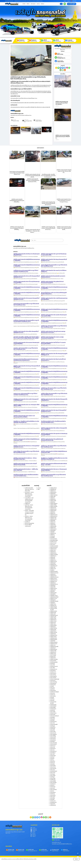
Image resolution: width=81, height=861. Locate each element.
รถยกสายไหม (52, 798)
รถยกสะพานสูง (53, 755)
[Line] (58, 68)
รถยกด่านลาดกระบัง (54, 547)
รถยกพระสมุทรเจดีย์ (53, 724)
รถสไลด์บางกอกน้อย (54, 659)
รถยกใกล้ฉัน (52, 720)
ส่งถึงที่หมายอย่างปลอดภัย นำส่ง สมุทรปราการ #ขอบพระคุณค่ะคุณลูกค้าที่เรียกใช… (54, 434)
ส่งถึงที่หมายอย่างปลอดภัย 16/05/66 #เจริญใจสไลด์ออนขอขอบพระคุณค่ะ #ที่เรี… (26, 439)
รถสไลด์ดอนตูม (53, 626)
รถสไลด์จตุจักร (53, 493)
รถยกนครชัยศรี (53, 781)
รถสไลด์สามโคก (53, 658)
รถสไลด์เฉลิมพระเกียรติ (54, 597)
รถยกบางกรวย (53, 767)
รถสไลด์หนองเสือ (53, 650)
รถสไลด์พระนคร (53, 533)
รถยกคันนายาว (53, 801)
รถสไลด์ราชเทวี (53, 527)
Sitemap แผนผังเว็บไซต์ (29, 523)
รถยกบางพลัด (52, 711)
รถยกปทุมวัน (52, 693)
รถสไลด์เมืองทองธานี (54, 615)
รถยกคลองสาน (53, 670)
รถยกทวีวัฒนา (53, 752)
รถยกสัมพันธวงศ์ (53, 802)
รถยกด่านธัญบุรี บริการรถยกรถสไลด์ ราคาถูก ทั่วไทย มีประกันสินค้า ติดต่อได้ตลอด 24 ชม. (54, 265)
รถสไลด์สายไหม (53, 524)
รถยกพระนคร (52, 694)
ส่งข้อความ (65, 849)
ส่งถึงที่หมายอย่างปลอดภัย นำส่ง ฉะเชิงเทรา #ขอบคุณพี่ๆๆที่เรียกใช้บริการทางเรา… (48, 228)
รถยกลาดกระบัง (53, 733)
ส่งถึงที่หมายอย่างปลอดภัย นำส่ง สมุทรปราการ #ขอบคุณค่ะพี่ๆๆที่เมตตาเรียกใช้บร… (62, 103)
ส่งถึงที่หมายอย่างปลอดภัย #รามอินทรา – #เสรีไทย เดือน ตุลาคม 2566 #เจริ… (26, 469)
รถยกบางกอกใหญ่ (53, 682)
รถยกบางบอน (52, 772)
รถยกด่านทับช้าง (53, 660)
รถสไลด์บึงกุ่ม (52, 502)
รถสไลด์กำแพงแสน (53, 628)
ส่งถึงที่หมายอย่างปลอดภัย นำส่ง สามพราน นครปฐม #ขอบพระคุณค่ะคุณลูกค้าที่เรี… (52, 337)
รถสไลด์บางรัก (52, 567)
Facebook (69, 40)
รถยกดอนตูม (52, 774)
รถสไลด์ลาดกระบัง (53, 561)
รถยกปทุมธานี (52, 680)
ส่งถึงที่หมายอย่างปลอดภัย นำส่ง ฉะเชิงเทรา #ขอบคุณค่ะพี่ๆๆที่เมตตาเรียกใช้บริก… (54, 428)
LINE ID (45, 40)
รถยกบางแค (52, 687)
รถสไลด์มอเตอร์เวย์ (53, 639)
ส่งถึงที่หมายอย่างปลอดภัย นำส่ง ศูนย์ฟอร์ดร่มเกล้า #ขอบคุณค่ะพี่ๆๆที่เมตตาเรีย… (52, 439)
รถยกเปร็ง (52, 697)
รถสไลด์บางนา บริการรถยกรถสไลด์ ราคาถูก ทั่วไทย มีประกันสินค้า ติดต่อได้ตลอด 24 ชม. (53, 446)
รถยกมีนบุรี (52, 757)
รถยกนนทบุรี (52, 747)
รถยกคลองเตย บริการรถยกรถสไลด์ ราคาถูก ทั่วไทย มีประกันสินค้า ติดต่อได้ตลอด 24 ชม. (26, 304)
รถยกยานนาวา (52, 745)
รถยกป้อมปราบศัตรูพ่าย (54, 692)
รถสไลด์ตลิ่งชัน (53, 530)
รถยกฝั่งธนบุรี (52, 779)
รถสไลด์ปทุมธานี (53, 652)
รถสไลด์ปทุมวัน (53, 551)
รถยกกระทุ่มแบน (53, 673)
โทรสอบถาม (21, 40)
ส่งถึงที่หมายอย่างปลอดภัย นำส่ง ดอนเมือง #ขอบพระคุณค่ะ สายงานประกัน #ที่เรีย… (54, 315)
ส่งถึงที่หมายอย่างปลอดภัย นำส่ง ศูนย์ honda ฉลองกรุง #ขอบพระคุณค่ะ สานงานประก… (53, 332)
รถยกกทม (52, 760)
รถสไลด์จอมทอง (53, 507)
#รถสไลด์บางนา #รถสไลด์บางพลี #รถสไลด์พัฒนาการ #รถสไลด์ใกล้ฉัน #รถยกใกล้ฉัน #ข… (26, 421)
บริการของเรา (33, 4)
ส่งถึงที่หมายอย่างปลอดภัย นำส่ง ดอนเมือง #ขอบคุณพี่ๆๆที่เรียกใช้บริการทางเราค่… (48, 203)
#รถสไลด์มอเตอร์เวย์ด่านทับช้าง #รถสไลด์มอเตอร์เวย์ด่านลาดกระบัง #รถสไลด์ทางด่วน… (53, 421)
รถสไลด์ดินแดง (53, 499)
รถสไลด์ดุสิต (52, 532)
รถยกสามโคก (52, 761)
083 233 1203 (34, 41)
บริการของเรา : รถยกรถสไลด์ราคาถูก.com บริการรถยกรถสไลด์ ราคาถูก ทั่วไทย (29, 494)
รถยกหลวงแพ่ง (53, 737)
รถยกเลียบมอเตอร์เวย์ (54, 546)
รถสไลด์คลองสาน (53, 553)
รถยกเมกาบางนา (53, 543)
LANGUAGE (74, 0)
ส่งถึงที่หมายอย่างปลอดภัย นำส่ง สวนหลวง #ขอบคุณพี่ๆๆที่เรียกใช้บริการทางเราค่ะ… (26, 298)
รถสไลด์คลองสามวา (53, 516)
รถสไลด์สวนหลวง (53, 509)
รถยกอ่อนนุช (52, 726)
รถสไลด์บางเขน (53, 550)
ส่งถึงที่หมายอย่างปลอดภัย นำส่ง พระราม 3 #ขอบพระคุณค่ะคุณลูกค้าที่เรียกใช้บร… (54, 469)
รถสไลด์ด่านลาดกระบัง (54, 573)
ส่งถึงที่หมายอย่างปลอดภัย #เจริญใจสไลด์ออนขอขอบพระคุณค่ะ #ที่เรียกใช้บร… (63, 137)
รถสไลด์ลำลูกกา (53, 648)
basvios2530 (58, 41)
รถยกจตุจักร (52, 764)
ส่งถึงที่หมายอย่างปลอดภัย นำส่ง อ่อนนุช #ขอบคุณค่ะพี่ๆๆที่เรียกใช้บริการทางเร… (54, 260)
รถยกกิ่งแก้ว (52, 689)
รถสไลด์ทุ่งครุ (52, 512)
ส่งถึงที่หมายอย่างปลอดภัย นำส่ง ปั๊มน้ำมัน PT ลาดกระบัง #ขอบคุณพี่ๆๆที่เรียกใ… (53, 343)
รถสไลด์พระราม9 (53, 605)
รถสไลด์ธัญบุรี (52, 585)
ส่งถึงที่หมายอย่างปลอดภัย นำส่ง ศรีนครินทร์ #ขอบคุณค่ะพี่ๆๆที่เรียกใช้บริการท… (54, 399)
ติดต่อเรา (65, 1)
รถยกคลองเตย (53, 792)
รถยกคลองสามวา (53, 751)
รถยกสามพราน (53, 748)
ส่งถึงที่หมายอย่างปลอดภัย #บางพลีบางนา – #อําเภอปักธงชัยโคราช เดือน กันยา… (25, 458)
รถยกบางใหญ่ (52, 775)
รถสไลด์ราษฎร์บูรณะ (54, 503)
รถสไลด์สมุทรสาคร (53, 638)
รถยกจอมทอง (52, 786)
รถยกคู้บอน (52, 570)
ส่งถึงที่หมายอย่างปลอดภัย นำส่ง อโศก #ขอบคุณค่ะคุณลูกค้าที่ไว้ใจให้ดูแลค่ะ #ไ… (54, 354)
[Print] (65, 70)
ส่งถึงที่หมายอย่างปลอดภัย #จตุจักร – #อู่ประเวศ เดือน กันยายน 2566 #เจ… (64, 171)
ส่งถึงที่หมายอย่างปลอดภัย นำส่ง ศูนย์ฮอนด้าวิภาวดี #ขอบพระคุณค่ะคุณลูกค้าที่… (52, 282)
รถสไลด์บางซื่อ (52, 496)
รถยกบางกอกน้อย (53, 743)
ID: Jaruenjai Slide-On (28, 121)
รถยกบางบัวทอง (53, 677)
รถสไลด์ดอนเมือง (53, 526)
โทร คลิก (14, 119)
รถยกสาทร (52, 791)
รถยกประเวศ (52, 762)
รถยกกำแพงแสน (53, 768)
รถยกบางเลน (52, 718)
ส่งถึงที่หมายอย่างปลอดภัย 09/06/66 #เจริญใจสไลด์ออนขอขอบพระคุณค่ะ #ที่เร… (32, 180)
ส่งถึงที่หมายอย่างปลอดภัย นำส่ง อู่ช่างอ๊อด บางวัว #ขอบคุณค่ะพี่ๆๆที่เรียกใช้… (64, 228)
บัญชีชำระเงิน (27, 503)
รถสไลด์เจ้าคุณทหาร (53, 580)
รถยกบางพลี (52, 665)
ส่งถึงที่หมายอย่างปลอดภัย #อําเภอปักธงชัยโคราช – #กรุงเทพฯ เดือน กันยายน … (32, 231)
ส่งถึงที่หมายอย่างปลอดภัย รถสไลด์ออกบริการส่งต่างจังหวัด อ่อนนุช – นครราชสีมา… (54, 464)
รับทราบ (76, 859)
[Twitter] (65, 68)
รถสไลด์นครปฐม (53, 629)
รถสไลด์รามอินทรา (53, 488)
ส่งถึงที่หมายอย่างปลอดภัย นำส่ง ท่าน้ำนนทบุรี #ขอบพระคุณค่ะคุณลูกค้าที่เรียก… (27, 282)
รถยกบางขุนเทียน (53, 782)
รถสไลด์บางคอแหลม (53, 495)
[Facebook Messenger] (63, 68)
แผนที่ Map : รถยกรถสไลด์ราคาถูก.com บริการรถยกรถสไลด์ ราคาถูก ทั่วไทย (29, 507)
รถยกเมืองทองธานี (53, 771)
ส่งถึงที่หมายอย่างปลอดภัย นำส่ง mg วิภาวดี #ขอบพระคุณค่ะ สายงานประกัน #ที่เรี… (53, 254)
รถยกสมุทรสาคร (53, 709)
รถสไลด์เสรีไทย (52, 594)
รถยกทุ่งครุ (52, 758)
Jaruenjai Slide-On (47, 41)
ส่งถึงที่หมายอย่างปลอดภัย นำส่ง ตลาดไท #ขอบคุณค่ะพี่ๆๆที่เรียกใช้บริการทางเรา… (27, 276)
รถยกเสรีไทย (52, 537)
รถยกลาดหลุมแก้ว (53, 676)
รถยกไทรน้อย (52, 728)
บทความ (38, 4)
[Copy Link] (56, 68)
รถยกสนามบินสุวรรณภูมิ (54, 679)
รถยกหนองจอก (53, 690)
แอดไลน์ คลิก (26, 119)
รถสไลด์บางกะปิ (53, 568)
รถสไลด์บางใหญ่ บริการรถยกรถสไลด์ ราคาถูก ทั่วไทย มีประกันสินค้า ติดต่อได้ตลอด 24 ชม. (54, 394)
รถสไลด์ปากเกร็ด (53, 616)
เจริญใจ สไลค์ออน (70, 41)
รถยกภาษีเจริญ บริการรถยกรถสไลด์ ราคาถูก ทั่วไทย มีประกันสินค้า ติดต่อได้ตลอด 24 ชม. (26, 452)
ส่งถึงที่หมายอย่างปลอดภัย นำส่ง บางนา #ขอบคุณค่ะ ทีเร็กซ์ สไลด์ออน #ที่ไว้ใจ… (26, 405)
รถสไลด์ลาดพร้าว (53, 510)
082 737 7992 (71, 4)
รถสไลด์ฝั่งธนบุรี (53, 489)
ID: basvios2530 (44, 850)
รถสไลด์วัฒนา (52, 523)
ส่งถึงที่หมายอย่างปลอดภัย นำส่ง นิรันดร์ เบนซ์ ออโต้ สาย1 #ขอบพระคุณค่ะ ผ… (53, 359)
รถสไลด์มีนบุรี (52, 558)
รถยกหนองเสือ (52, 707)
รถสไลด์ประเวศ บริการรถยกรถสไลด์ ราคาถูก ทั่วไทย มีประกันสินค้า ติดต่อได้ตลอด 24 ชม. (54, 388)
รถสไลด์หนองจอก (53, 548)
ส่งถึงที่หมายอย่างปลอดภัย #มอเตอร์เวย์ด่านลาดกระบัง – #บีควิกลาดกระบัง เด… (53, 276)
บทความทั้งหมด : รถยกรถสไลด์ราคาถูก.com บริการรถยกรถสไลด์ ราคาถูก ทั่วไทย (29, 500)
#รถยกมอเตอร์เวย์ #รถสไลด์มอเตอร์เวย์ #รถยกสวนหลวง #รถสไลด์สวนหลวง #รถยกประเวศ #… (26, 359)
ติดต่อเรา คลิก (72, 3)
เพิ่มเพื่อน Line (59, 57)
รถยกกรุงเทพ (52, 803)
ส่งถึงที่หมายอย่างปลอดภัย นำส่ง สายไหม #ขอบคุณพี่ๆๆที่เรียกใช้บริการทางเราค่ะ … (26, 332)
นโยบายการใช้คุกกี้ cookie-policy (28, 525)
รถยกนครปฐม (52, 778)
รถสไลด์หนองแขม (53, 529)
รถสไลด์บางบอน (53, 653)
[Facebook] (61, 68)
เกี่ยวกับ (28, 4)
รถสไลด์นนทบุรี (53, 622)
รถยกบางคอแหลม (53, 789)
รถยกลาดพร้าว (53, 795)
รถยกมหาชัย (52, 730)
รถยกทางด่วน (52, 544)
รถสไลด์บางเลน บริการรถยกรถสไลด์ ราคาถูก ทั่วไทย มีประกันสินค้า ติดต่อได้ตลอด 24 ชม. (54, 326)
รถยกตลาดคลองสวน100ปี (53, 702)
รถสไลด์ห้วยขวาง (53, 556)
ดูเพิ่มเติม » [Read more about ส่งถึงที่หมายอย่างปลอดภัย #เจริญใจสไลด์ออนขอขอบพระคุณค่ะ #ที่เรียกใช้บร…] (57, 139)
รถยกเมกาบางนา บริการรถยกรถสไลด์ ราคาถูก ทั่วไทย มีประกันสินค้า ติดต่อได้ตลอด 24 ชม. (25, 394)
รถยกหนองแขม (53, 738)
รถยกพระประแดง (53, 713)
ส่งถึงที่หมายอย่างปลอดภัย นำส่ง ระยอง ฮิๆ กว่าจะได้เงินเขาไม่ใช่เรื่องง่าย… (53, 271)
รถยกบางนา (52, 750)
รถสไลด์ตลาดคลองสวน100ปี (53, 609)
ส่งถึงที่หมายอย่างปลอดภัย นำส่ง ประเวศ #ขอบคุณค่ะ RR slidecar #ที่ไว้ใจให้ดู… (17, 228)
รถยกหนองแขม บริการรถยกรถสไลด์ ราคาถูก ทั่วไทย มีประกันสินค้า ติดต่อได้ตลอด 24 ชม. (17, 173)
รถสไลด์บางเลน (53, 624)
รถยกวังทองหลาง (53, 744)
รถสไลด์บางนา (52, 513)
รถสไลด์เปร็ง (52, 591)
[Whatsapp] (69, 68)
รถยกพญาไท (52, 663)
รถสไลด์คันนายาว (53, 519)
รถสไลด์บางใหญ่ (53, 618)
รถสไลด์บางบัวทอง (53, 632)
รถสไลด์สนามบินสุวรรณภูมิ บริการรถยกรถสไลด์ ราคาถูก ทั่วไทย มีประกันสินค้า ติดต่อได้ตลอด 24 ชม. (26, 321)
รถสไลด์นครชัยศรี (53, 625)
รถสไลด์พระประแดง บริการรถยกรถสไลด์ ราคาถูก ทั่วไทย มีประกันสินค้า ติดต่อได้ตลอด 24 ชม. (26, 271)
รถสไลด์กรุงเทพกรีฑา (54, 571)
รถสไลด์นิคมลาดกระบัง (54, 577)
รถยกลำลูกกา (52, 741)
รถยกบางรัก (52, 754)
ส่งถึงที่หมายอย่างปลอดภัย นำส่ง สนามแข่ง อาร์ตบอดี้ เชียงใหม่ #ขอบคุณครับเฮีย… (25, 464)
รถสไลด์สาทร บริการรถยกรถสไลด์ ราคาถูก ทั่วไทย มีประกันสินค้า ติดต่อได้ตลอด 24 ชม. (53, 475)
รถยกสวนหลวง (53, 684)
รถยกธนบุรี (52, 700)
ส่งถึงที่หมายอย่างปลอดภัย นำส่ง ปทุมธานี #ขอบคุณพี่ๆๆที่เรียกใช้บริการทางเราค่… (53, 410)
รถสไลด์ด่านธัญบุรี (53, 607)
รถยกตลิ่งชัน (52, 717)
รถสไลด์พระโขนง (53, 564)
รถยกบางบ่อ (52, 723)
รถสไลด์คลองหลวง (53, 649)
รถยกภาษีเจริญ (53, 735)
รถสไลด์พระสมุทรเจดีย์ (54, 646)
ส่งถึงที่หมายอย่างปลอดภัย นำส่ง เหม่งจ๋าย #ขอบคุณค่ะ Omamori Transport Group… (64, 200)
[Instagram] (67, 68)
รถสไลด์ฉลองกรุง (53, 575)
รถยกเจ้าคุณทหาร (53, 721)
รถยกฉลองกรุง (53, 740)
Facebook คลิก (38, 119)
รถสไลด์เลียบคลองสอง (54, 601)
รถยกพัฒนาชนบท (53, 541)
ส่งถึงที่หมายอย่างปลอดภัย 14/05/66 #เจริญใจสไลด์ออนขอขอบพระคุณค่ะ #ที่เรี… (54, 452)
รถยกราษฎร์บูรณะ (53, 734)
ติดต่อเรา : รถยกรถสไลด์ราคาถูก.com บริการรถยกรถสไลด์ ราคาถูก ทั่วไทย (29, 513)
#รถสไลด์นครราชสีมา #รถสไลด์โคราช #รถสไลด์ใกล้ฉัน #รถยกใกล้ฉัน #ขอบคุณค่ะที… (48, 176)
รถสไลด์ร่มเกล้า (53, 590)
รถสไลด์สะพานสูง (53, 517)
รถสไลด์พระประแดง (53, 643)
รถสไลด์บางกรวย (53, 621)
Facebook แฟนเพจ (60, 60)
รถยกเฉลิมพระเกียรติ (54, 540)
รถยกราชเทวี (52, 788)
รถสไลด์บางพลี (53, 614)
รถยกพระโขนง (52, 727)
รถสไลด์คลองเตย (53, 492)
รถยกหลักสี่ (52, 799)
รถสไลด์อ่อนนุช (53, 583)
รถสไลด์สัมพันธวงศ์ (53, 566)
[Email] (61, 70)
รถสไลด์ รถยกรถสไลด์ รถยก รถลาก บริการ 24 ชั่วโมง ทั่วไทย (29, 489)
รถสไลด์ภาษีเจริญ (53, 505)
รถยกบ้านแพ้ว (52, 714)
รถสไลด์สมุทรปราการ (54, 584)
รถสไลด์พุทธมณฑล (53, 635)
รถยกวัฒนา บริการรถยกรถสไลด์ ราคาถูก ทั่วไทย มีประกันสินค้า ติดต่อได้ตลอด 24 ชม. (26, 348)
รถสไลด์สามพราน (53, 619)
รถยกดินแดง (52, 793)
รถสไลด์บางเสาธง (53, 636)
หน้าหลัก (24, 4)
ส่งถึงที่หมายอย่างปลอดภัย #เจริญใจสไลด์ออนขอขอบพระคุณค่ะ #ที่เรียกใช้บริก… (54, 321)
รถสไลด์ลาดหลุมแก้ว (53, 642)
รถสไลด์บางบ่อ (52, 645)
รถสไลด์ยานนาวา (53, 560)
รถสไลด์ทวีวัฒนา (53, 631)
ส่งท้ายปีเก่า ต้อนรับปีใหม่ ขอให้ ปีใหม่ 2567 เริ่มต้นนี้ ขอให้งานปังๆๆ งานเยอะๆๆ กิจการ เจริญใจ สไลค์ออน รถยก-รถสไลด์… (26, 337)
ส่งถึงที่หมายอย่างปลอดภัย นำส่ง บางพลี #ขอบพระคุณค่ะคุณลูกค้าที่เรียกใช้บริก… (54, 298)
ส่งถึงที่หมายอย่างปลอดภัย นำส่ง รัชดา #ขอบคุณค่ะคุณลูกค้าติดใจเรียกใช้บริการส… (32, 176)
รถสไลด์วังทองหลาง (53, 515)
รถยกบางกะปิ (52, 796)
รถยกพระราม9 (52, 656)
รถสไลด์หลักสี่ (52, 520)
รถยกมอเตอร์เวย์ (53, 706)
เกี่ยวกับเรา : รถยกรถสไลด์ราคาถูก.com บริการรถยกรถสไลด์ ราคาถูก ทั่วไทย (29, 518)
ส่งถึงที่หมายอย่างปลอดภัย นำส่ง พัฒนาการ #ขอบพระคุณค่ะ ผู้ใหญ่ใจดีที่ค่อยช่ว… (27, 254)
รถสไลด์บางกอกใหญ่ (54, 554)
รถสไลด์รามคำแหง (53, 578)
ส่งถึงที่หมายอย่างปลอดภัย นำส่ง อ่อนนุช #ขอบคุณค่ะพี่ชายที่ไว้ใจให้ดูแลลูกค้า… (27, 366)
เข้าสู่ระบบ (68, 1)
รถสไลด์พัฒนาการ (53, 581)
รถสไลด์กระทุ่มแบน (53, 588)
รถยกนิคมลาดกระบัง (54, 666)
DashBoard (27, 522)
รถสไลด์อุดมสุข (53, 600)
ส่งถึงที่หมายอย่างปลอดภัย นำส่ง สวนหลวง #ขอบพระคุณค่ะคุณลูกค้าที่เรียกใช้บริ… (26, 343)
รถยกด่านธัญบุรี (53, 655)
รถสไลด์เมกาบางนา (53, 598)
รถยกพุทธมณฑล (53, 704)
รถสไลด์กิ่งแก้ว (53, 574)
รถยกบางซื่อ (52, 667)
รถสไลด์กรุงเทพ (53, 805)
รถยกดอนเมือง (53, 765)
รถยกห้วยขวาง (53, 784)
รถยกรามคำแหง (53, 675)
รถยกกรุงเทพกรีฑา (53, 539)
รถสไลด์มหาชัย (52, 587)
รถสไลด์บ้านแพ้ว (53, 612)
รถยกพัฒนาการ (53, 672)
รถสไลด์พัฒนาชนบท (54, 595)
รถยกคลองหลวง (53, 683)
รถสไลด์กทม (52, 534)
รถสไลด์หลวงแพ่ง (53, 592)
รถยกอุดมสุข (52, 536)
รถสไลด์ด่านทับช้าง (53, 611)
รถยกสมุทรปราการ (53, 669)
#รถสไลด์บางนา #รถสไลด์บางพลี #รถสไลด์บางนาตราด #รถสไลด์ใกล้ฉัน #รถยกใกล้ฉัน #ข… (54, 458)
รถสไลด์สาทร (52, 498)
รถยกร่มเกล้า (52, 710)
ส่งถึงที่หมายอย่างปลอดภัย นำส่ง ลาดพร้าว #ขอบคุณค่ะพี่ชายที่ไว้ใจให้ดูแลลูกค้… (26, 399)
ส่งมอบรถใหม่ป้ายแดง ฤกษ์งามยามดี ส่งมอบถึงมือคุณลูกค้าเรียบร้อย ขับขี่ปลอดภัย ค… (54, 293)
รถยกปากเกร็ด (52, 731)
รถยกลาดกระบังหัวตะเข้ (54, 716)
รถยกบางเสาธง (53, 696)
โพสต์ (39, 489)
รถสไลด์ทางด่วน (53, 604)
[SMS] (63, 70)
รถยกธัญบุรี (52, 777)
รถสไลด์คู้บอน (52, 602)
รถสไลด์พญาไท (53, 563)
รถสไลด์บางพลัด (53, 500)
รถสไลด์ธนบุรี (52, 557)
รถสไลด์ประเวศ (53, 490)
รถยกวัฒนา (52, 785)
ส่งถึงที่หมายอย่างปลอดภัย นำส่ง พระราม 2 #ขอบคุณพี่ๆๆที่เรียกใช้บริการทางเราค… (26, 446)
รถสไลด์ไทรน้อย (53, 633)
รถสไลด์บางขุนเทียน (53, 506)
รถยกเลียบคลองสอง (54, 662)
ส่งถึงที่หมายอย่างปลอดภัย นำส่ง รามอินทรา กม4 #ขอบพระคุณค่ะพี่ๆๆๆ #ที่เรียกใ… (24, 416)
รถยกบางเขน (52, 769)
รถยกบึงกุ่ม (52, 699)
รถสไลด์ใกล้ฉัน (52, 641)
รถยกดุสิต (52, 686)
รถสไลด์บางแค (52, 522)
